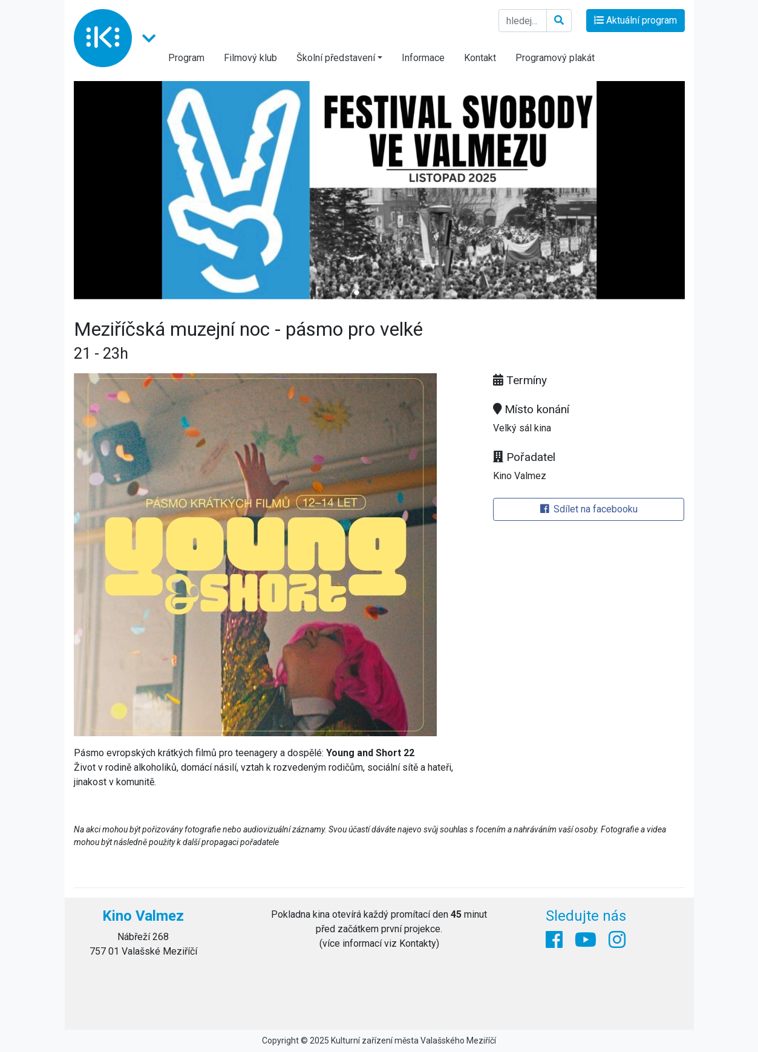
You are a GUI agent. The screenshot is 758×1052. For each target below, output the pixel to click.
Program (186, 58)
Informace (423, 58)
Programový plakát (555, 58)
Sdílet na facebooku (589, 509)
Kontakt (480, 58)
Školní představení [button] (335, 58)
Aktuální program (635, 20)
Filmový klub (250, 58)
